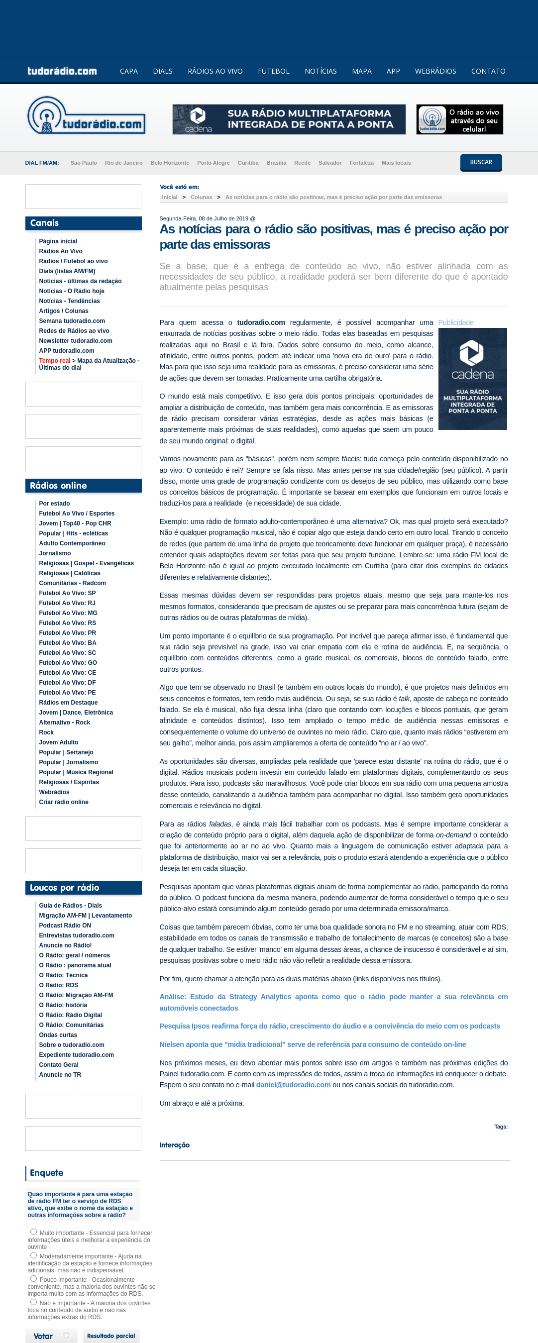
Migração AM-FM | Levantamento (85, 915)
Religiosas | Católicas (70, 573)
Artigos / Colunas (64, 311)
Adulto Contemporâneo (72, 543)
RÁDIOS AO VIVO (215, 71)
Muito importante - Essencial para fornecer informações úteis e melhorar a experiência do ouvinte (90, 1240)
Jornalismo (55, 553)
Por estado (54, 503)
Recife (302, 163)
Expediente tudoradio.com (76, 1054)
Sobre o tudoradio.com (72, 1044)
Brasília (277, 163)
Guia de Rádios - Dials (71, 905)
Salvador (330, 163)
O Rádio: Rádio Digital (71, 1015)
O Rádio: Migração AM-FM (76, 995)
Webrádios (54, 792)
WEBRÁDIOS (435, 71)
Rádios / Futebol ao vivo (73, 261)
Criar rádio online (64, 802)
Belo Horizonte (170, 163)
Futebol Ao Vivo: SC (68, 652)
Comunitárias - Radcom (73, 583)
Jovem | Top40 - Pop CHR (75, 523)
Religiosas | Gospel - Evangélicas (86, 563)
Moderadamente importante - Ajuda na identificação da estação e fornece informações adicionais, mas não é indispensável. (90, 1263)
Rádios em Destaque (68, 702)
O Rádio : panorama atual (75, 965)
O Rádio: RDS (59, 985)
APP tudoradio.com (67, 350)
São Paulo (84, 163)
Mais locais (396, 163)
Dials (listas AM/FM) (67, 271)
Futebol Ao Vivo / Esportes (77, 513)
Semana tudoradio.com (72, 320)
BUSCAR (481, 162)
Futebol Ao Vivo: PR (68, 632)
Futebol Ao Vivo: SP (67, 593)
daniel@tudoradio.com (293, 1085)
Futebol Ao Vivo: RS (68, 623)
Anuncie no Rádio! (65, 945)
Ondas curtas (58, 1035)
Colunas (201, 197)
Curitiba (248, 163)
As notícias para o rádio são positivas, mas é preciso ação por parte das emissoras (333, 197)
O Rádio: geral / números (74, 955)
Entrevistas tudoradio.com (76, 935)
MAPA (362, 71)
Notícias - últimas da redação (80, 281)
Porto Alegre (213, 163)
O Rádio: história (63, 1005)
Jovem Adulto (59, 742)
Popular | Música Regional (76, 772)
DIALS (163, 71)
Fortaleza (362, 163)
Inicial (170, 197)
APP (393, 71)
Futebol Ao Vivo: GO (68, 662)
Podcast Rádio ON (65, 925)
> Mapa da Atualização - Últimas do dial (89, 364)
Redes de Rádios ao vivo (74, 330)
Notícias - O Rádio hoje (72, 291)
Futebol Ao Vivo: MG (68, 613)
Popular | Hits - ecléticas (73, 533)
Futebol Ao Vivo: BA (68, 642)
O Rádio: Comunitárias (71, 1025)
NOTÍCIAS (321, 71)
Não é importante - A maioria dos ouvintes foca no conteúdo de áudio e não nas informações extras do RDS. (89, 1310)
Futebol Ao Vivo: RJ (67, 603)
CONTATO (488, 71)
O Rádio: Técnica (63, 975)
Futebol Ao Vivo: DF (67, 682)
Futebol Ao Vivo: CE (68, 672)
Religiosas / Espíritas (69, 782)
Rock (46, 732)
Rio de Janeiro (124, 163)
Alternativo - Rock (65, 722)
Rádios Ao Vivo (61, 251)
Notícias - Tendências (69, 301)
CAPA (129, 71)
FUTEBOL (274, 71)
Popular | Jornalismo (69, 762)
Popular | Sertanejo (66, 752)
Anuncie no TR (60, 1074)
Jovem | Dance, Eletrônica (76, 712)
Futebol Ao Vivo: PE (67, 692)
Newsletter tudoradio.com (75, 340)
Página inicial (58, 241)
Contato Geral (59, 1064)
